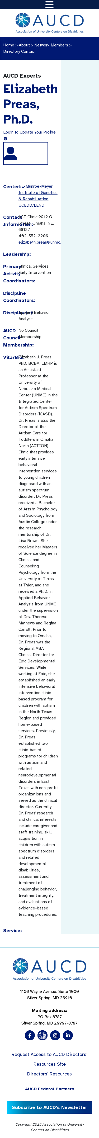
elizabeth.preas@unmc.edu (43, 242)
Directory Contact (19, 51)
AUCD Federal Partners (49, 1089)
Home (8, 45)
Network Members (51, 45)
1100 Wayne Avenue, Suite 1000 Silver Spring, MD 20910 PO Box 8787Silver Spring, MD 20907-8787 (49, 1007)
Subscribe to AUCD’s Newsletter (49, 1107)
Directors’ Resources (49, 1074)
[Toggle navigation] (49, 4)
